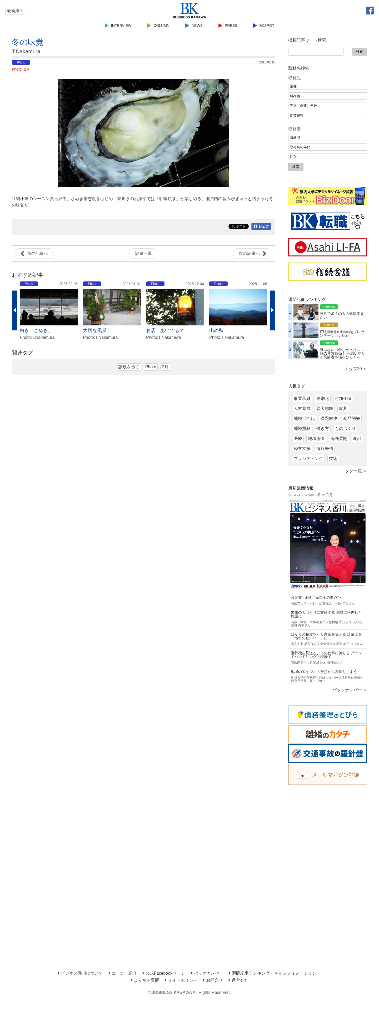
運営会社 (238, 980)
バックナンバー (206, 973)
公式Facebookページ (163, 973)
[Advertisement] (328, 870)
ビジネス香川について (80, 973)
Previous (14, 310)
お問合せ (213, 980)
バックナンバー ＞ (349, 690)
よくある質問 (145, 980)
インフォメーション (295, 973)
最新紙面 (15, 10)
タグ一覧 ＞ (356, 471)
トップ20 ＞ (356, 368)
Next (272, 310)
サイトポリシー (180, 980)
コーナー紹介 (122, 973)
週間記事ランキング (249, 973)
